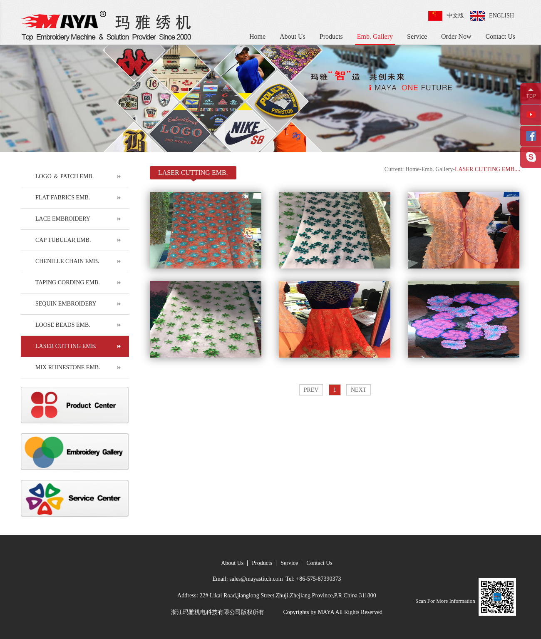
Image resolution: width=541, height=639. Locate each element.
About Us (292, 36)
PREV (311, 390)
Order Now (456, 36)
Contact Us (500, 36)
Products (331, 36)
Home (257, 36)
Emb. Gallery (375, 36)
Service (417, 36)
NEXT (358, 390)
